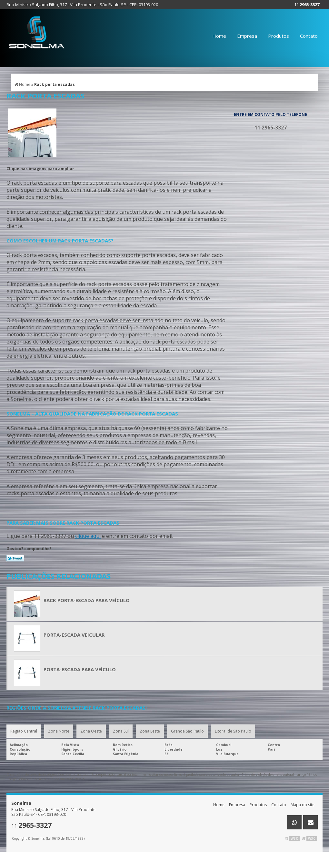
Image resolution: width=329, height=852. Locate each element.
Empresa (247, 36)
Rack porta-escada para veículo (87, 600)
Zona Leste (150, 731)
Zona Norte (58, 731)
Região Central (23, 731)
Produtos (278, 36)
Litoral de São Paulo (233, 731)
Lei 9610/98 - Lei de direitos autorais (56, 779)
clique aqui (88, 535)
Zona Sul (121, 731)
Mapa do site (302, 804)
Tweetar (15, 558)
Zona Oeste (91, 731)
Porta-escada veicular (74, 634)
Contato (309, 36)
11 (306, 4)
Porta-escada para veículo (80, 669)
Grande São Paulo (187, 731)
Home (219, 36)
